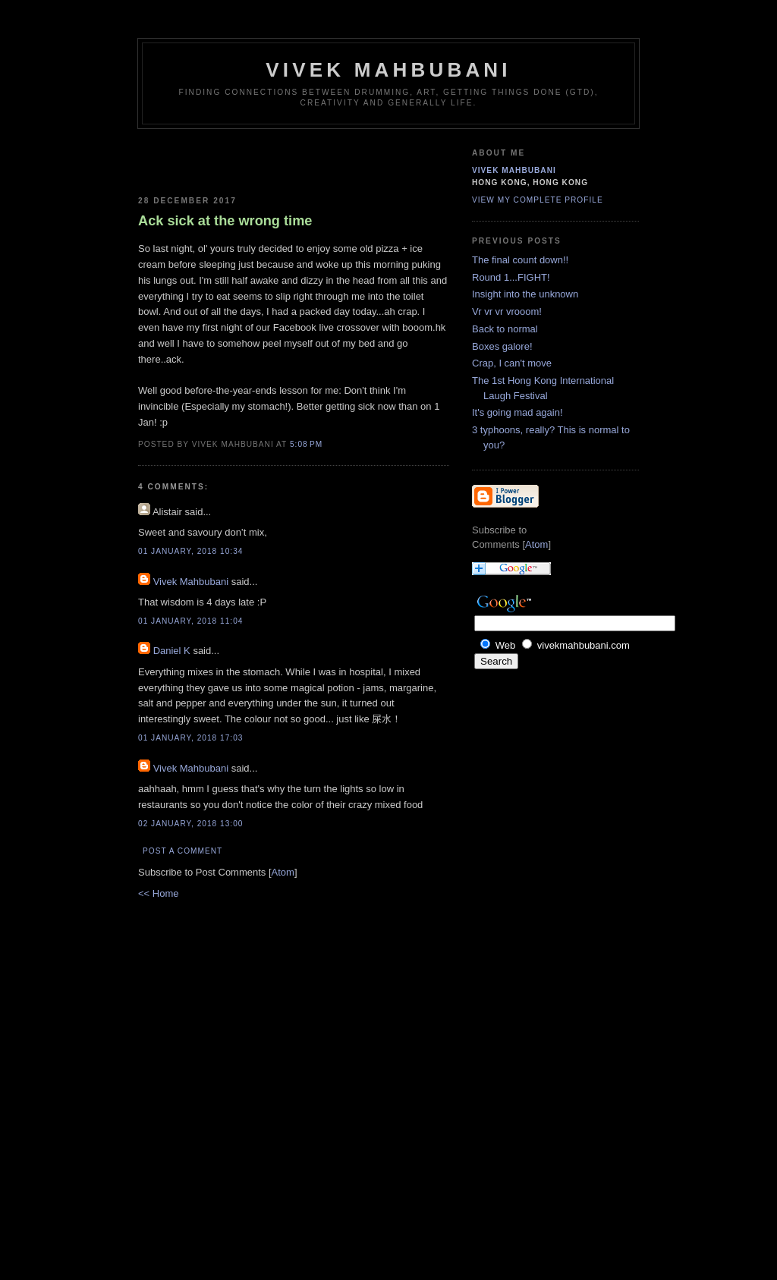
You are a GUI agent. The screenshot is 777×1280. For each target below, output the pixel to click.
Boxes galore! (502, 346)
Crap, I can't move (512, 363)
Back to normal (505, 329)
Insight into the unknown (525, 294)
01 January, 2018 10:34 (190, 551)
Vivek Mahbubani (388, 69)
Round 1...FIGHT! (511, 277)
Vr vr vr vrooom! (507, 311)
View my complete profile (537, 200)
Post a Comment (182, 851)
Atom (283, 872)
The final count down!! (520, 260)
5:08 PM (306, 444)
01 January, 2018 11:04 (190, 621)
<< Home (158, 893)
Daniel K (171, 650)
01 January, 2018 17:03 (190, 738)
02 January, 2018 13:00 (190, 823)
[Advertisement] (227, 159)
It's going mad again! (517, 412)
